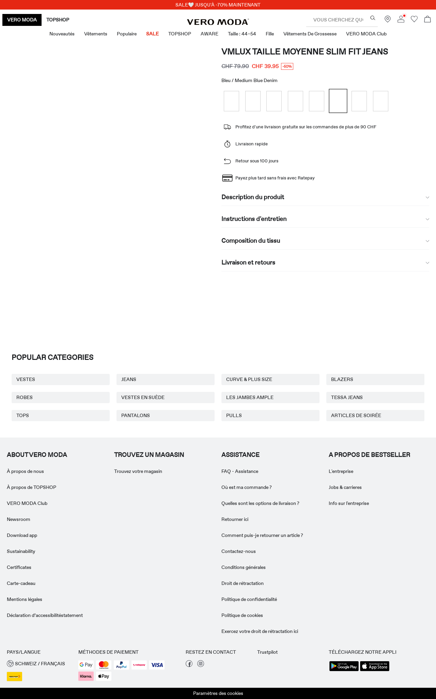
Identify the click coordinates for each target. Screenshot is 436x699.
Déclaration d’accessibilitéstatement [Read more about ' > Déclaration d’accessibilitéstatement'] (45, 615)
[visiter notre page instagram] (200, 665)
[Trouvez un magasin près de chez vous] (387, 20)
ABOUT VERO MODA (37, 454)
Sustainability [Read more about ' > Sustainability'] (21, 551)
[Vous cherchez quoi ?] (373, 18)
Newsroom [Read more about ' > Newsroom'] (18, 519)
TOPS (22, 415)
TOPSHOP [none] (57, 19)
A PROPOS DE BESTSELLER (369, 454)
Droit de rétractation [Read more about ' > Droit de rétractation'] (242, 583)
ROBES (24, 397)
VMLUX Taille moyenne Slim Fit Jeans (304, 51)
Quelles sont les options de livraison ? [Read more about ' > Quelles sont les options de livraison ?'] (260, 503)
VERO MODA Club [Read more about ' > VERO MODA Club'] (27, 503)
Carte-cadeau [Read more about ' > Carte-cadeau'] (21, 583)
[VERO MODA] (218, 23)
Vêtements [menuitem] (95, 33)
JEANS (128, 379)
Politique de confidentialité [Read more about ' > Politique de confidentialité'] (249, 599)
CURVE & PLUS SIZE (249, 379)
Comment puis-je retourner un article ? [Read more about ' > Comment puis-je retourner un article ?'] (262, 535)
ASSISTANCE (240, 454)
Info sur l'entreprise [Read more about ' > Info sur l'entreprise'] (349, 503)
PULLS (234, 415)
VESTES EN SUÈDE (143, 397)
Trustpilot (267, 652)
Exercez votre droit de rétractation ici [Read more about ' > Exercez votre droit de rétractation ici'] (259, 631)
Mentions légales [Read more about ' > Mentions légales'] (24, 599)
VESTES (25, 379)
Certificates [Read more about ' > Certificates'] (19, 567)
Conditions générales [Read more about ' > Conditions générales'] (243, 567)
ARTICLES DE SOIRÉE (356, 415)
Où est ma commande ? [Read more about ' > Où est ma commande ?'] (246, 487)
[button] (39, 663)
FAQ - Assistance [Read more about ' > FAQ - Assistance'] (239, 471)
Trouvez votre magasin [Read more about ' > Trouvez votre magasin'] (138, 471)
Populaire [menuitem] (127, 33)
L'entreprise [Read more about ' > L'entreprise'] (341, 471)
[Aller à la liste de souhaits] (414, 20)
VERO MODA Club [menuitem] (366, 33)
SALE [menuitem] (152, 33)
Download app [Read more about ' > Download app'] (22, 535)
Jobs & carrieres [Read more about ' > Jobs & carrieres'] (345, 487)
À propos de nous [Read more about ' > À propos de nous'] (25, 471)
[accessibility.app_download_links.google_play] (344, 670)
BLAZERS (342, 379)
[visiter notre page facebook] (189, 665)
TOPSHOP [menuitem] (179, 33)
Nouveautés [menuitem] (62, 33)
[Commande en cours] (427, 20)
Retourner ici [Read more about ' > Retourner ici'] (234, 519)
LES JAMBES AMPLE (250, 397)
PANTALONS (135, 415)
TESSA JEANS (347, 397)
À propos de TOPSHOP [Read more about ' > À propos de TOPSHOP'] (31, 487)
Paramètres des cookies (218, 693)
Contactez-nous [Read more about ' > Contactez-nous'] (238, 551)
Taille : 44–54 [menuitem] (242, 33)
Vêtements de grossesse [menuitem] (310, 33)
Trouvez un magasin (149, 454)
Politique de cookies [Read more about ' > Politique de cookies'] (242, 615)
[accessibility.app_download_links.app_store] (374, 670)
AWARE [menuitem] (209, 33)
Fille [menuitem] (270, 33)
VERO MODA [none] (22, 19)
